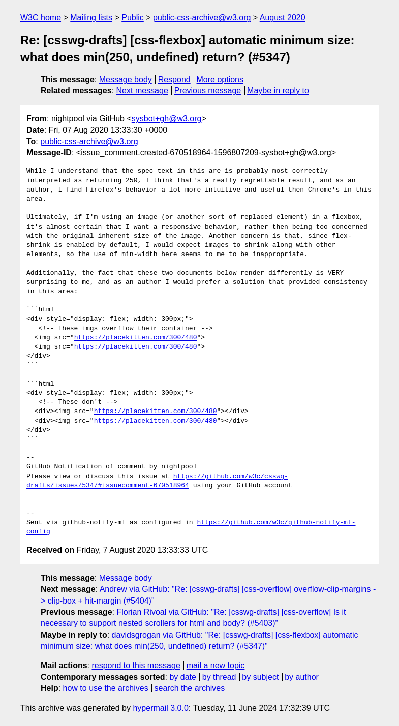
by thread (219, 677)
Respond (174, 79)
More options (220, 79)
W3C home (40, 17)
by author (302, 677)
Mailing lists (91, 17)
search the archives (190, 688)
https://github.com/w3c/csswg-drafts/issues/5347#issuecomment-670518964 (157, 481)
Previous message (207, 90)
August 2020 (282, 17)
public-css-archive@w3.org (202, 17)
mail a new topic (216, 665)
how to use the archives (105, 688)
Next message (142, 90)
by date (182, 677)
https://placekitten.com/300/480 (135, 337)
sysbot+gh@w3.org (167, 118)
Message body (125, 79)
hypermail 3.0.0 (160, 708)
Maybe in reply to (278, 90)
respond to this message (135, 665)
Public (132, 17)
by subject (260, 677)
